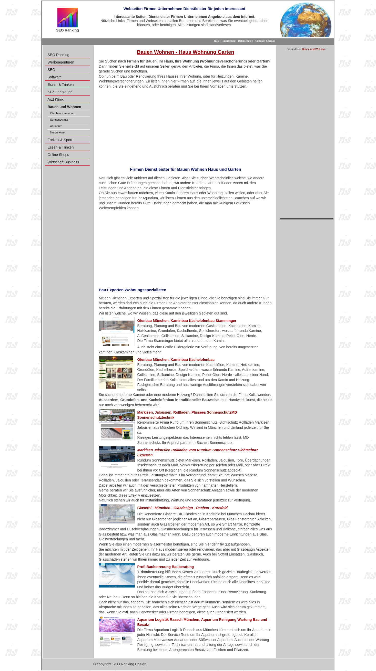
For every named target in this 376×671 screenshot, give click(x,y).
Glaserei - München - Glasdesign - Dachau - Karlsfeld (182, 508)
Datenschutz (244, 40)
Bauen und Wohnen (313, 49)
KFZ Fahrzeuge (60, 92)
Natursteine (57, 132)
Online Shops (58, 155)
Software (55, 77)
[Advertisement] (185, 126)
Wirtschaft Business (63, 162)
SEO (51, 70)
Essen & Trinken (61, 84)
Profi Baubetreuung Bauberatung (165, 567)
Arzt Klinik (56, 99)
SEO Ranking (58, 55)
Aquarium (56, 126)
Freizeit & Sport (60, 140)
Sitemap (270, 40)
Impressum (228, 40)
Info (216, 40)
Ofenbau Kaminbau (62, 113)
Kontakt (259, 40)
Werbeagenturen (61, 62)
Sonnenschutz (59, 119)
